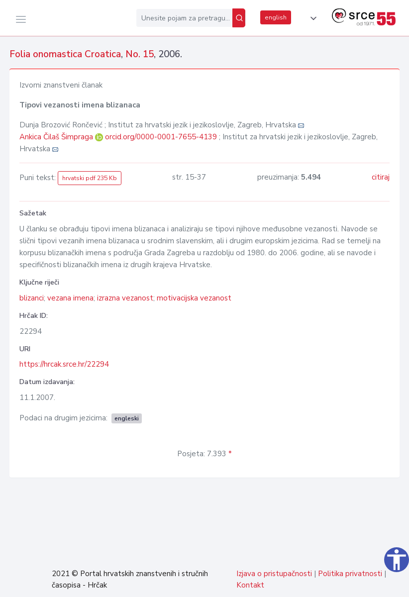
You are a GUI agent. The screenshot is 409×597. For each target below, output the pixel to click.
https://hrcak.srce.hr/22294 (64, 364)
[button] (311, 18)
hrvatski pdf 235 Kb (89, 178)
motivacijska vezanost (194, 298)
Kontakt (250, 585)
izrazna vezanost (125, 298)
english (276, 17)
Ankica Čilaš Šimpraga (57, 137)
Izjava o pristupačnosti (274, 574)
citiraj (381, 177)
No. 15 (139, 54)
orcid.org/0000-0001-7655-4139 (161, 137)
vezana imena (70, 298)
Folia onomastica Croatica (65, 54)
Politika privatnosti (350, 574)
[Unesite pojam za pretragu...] (184, 17)
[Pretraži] (238, 17)
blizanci (31, 298)
